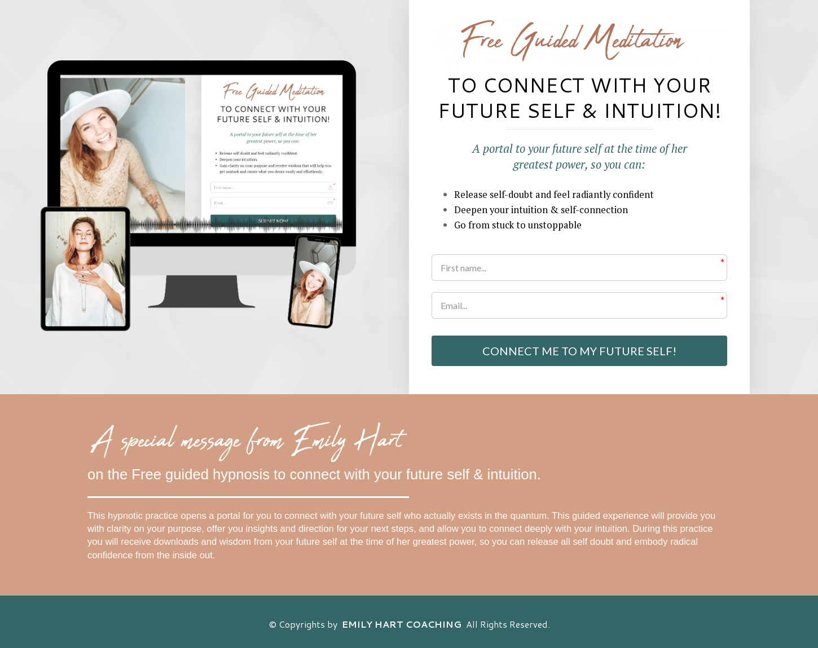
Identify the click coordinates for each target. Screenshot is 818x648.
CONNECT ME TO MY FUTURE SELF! (579, 351)
